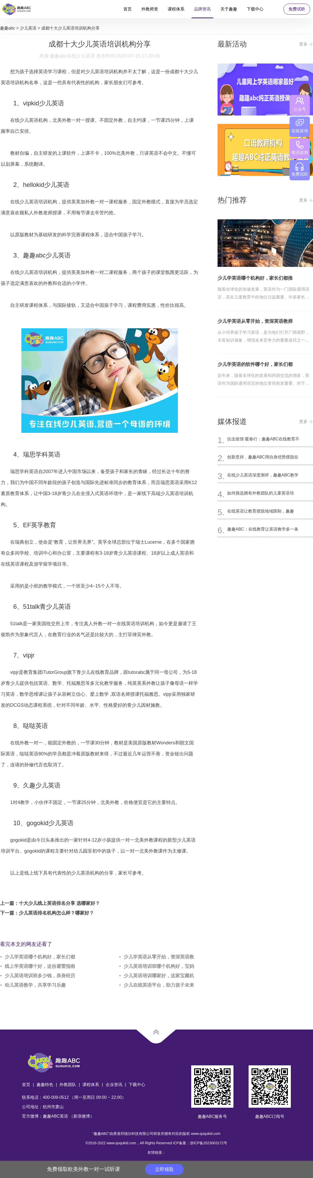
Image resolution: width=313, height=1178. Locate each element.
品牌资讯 (202, 9)
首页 (127, 9)
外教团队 (67, 1084)
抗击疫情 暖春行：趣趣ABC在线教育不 (263, 439)
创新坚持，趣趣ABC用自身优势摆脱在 (262, 457)
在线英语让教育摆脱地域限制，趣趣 (260, 511)
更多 (303, 44)
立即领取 (164, 1169)
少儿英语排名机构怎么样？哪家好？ (56, 913)
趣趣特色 (45, 1084)
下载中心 (255, 9)
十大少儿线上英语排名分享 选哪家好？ (59, 903)
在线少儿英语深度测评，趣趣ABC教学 (262, 475)
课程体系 (176, 9)
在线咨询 (299, 126)
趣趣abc (7, 28)
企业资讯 (114, 1084)
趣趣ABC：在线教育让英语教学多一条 (262, 529)
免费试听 (296, 9)
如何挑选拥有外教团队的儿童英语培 (260, 493)
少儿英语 (28, 28)
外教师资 (149, 9)
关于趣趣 (228, 9)
